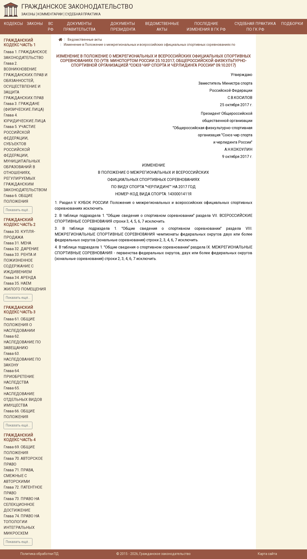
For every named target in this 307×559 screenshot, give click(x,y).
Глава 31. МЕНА (17, 243)
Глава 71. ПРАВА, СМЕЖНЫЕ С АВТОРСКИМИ (19, 476)
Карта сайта (267, 554)
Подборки (292, 23)
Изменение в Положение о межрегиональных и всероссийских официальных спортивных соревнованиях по (149, 44)
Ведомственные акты (162, 26)
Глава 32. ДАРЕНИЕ (21, 249)
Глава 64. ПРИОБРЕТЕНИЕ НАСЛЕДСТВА (19, 377)
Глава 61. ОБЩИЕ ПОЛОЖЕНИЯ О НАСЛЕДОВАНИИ (19, 325)
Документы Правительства (79, 26)
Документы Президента (122, 26)
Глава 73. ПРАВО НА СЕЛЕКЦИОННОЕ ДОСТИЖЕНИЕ (21, 504)
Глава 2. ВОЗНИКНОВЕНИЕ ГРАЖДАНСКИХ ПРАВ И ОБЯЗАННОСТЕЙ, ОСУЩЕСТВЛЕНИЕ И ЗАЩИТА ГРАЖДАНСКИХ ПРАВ (25, 80)
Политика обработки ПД (39, 554)
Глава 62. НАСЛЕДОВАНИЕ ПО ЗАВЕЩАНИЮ (22, 342)
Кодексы (13, 23)
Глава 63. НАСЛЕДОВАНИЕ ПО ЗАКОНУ (22, 359)
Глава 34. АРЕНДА (20, 277)
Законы (35, 23)
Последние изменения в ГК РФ (206, 26)
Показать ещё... (18, 210)
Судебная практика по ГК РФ (255, 26)
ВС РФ (50, 26)
